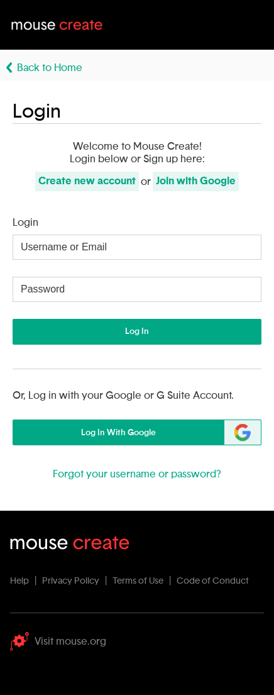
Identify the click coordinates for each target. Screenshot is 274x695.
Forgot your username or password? (137, 474)
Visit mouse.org (58, 642)
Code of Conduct (213, 581)
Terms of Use (137, 581)
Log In (137, 331)
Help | (25, 581)
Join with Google (196, 181)
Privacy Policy (70, 581)
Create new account (87, 181)
